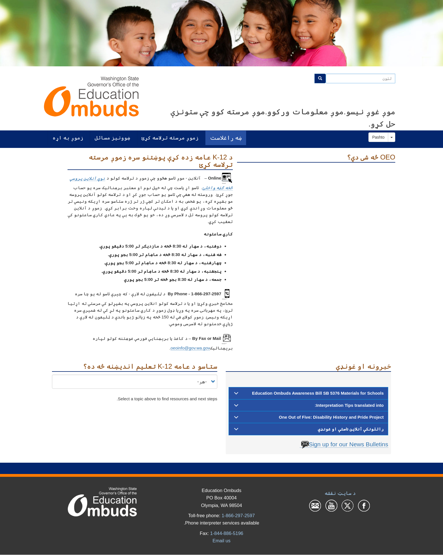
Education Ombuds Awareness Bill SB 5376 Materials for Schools (308, 395)
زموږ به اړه (68, 137)
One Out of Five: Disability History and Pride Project (308, 419)
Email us (221, 540)
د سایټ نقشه (340, 493)
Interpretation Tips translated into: (308, 407)
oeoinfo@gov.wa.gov (190, 348)
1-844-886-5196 (226, 533)
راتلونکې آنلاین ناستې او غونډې (308, 431)
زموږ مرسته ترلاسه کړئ (170, 137)
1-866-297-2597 (238, 515)
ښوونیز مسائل (112, 137)
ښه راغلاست (226, 137)
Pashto (378, 137)
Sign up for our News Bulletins (344, 444)
